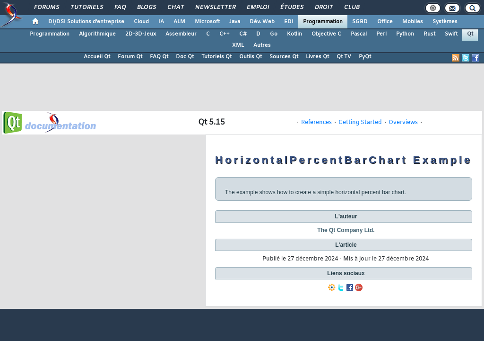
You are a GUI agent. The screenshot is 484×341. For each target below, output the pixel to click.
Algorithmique (97, 34)
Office (385, 21)
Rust (429, 34)
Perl (381, 34)
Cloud (141, 21)
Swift (451, 34)
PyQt (365, 57)
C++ (224, 34)
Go (273, 34)
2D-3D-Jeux (140, 34)
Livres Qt (317, 57)
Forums (46, 7)
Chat (175, 7)
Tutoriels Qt (216, 57)
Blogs (146, 7)
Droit (323, 7)
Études (291, 7)
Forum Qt (130, 57)
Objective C (326, 34)
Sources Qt (283, 57)
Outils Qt (250, 57)
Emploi (257, 7)
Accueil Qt (97, 57)
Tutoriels (86, 7)
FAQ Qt (159, 57)
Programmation (323, 21)
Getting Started (360, 122)
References (316, 122)
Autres (262, 45)
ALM (179, 21)
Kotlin (294, 34)
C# (243, 34)
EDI (289, 21)
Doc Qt (185, 57)
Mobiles (412, 21)
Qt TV (344, 57)
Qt (470, 34)
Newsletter (215, 7)
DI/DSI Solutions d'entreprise (86, 21)
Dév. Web (262, 21)
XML (238, 45)
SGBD (360, 21)
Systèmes (445, 21)
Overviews (403, 122)
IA (161, 21)
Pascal (359, 34)
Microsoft (207, 21)
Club (351, 7)
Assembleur (181, 34)
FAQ (119, 7)
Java (234, 21)
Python (405, 34)
